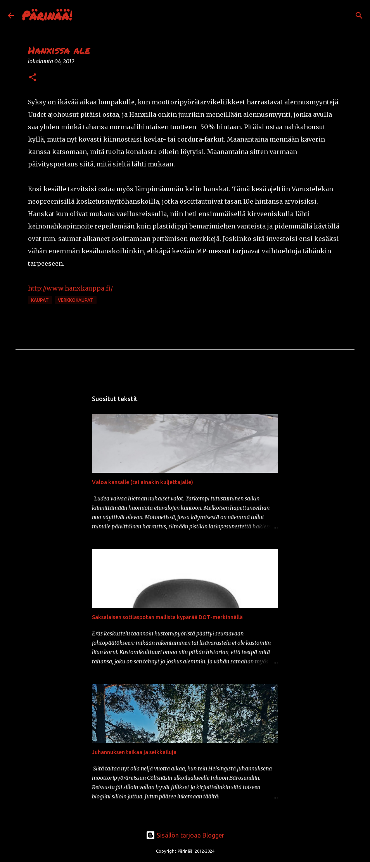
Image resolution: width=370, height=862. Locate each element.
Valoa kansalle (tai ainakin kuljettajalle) (142, 482)
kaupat (40, 300)
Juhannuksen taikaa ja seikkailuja (134, 752)
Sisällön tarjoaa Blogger (185, 835)
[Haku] (83, 15)
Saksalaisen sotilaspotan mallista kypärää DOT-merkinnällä (167, 617)
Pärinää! (47, 15)
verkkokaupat (75, 300)
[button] (32, 78)
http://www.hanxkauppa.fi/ (70, 288)
